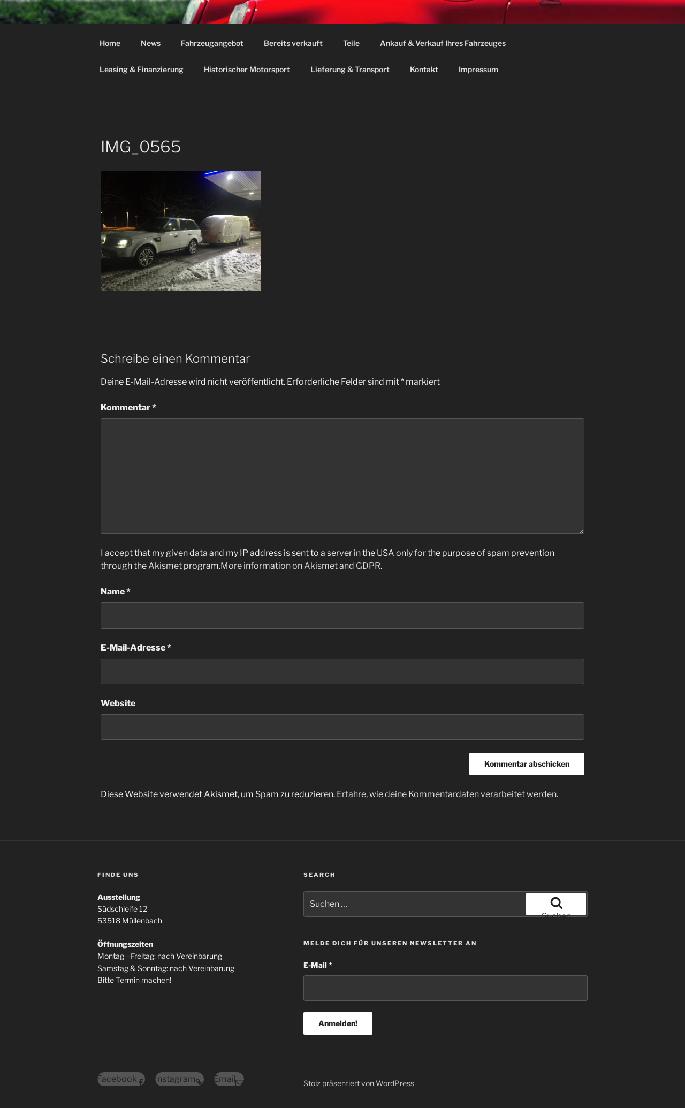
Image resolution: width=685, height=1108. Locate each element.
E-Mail (317, 964)
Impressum (478, 69)
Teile (351, 43)
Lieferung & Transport (350, 69)
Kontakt (424, 69)
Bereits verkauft (293, 43)
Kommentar (128, 407)
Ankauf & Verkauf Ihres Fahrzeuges (443, 43)
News (151, 43)
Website (118, 703)
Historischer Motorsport (247, 69)
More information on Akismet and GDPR (300, 566)
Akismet (165, 566)
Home (110, 43)
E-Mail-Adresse (136, 648)
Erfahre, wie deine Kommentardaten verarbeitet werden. (447, 794)
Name (116, 591)
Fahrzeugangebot (212, 43)
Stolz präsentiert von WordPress (358, 1083)
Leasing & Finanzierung (142, 69)
